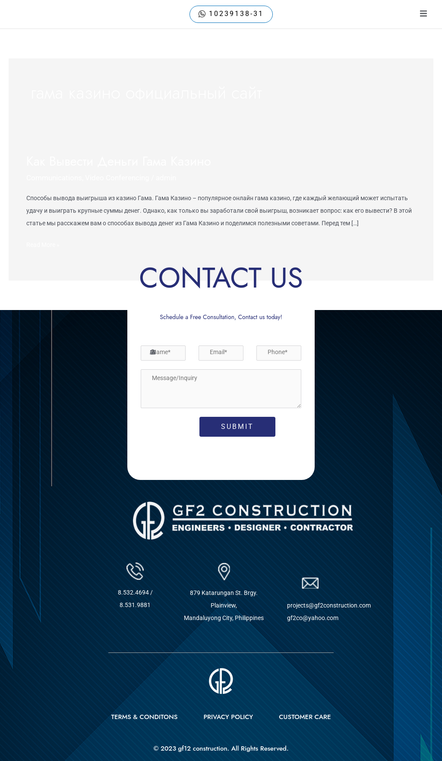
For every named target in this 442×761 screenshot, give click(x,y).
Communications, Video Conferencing (87, 177)
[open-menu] (423, 14)
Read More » (43, 243)
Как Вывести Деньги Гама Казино (120, 161)
